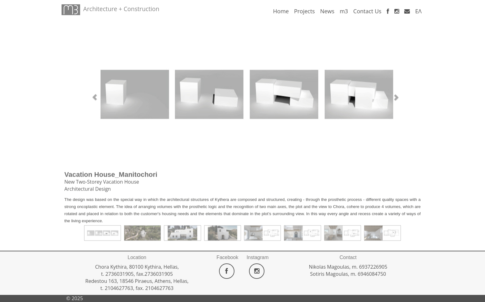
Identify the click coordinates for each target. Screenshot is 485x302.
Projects (304, 11)
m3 (344, 11)
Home (281, 11)
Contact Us (367, 11)
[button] (91, 93)
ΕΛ (418, 11)
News (327, 11)
